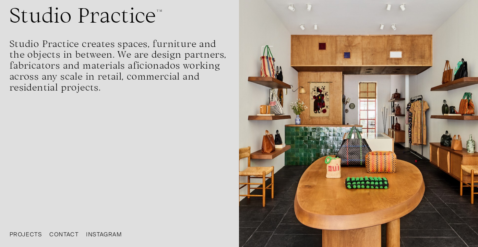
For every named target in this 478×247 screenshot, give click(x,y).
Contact (64, 234)
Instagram (104, 234)
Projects (26, 234)
